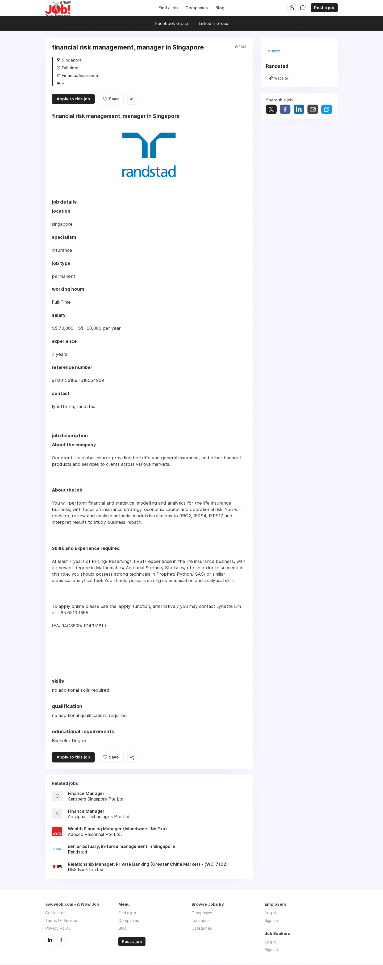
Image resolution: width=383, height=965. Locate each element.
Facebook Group (171, 23)
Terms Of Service (61, 921)
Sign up (271, 921)
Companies (196, 7)
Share (285, 109)
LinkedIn (49, 940)
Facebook (61, 940)
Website (281, 78)
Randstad (277, 66)
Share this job (133, 99)
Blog (219, 7)
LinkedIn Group (213, 23)
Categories (202, 928)
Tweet (271, 109)
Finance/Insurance (80, 75)
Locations (201, 921)
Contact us (55, 913)
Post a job (324, 7)
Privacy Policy (57, 928)
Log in (270, 913)
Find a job (168, 7)
